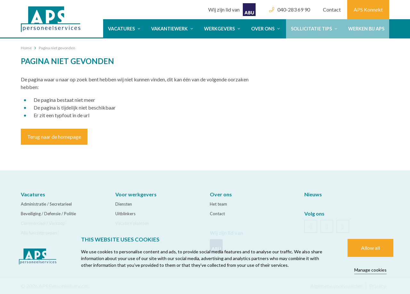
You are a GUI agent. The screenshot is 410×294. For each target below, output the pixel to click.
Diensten (123, 204)
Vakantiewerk (172, 28)
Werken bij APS (366, 28)
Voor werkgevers (136, 194)
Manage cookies (370, 270)
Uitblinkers (125, 213)
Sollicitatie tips (315, 28)
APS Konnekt (368, 9)
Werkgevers (223, 28)
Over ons (266, 28)
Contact (332, 9)
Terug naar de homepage (54, 137)
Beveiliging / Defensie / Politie (48, 213)
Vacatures (125, 28)
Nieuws (313, 194)
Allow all (370, 248)
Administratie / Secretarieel (46, 204)
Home (26, 47)
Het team (218, 204)
